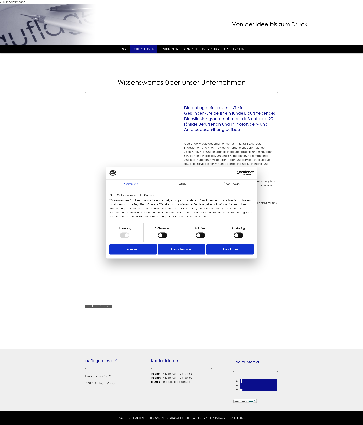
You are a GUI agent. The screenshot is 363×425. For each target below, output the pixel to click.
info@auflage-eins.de (176, 382)
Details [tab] (181, 184)
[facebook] (241, 381)
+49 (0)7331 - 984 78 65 (177, 374)
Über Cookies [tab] (232, 184)
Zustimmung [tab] (131, 184)
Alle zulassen (230, 249)
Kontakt (190, 49)
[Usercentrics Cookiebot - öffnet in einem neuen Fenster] (239, 172)
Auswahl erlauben (181, 249)
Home (123, 49)
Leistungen (168, 49)
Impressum (210, 49)
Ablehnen (133, 249)
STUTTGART (173, 418)
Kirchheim (188, 418)
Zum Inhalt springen (12, 2)
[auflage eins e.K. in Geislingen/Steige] (152, 39)
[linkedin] (241, 389)
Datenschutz (234, 49)
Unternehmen (143, 49)
